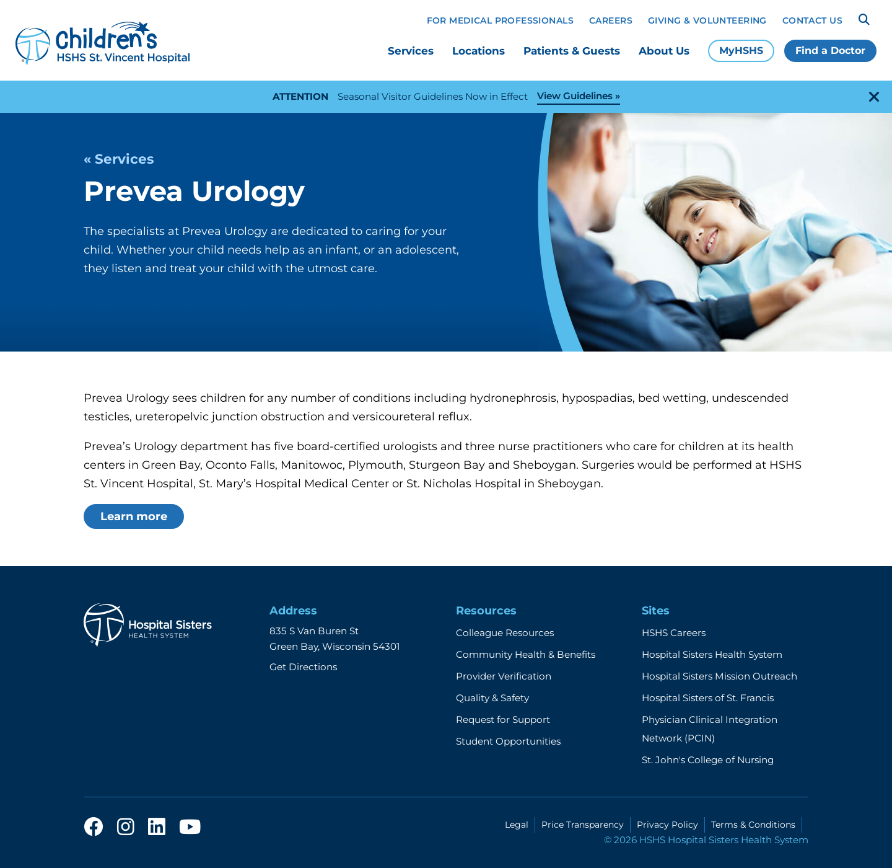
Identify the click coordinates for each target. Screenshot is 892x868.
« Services (119, 159)
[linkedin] (156, 830)
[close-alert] (874, 97)
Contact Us (812, 20)
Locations (478, 51)
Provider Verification (503, 676)
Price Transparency (582, 824)
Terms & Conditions (753, 824)
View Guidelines (575, 96)
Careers (610, 20)
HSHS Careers (674, 633)
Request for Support (503, 719)
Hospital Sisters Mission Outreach (719, 676)
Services (411, 51)
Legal (516, 824)
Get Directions (303, 667)
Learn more (133, 516)
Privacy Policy (667, 824)
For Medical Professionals (500, 20)
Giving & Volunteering (707, 20)
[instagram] (125, 830)
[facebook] (93, 830)
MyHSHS (741, 50)
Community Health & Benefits (525, 654)
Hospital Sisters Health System (712, 654)
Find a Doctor (830, 50)
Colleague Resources (505, 633)
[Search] (864, 20)
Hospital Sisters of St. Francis (708, 698)
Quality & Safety (492, 698)
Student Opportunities (508, 741)
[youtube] (190, 830)
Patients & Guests (571, 51)
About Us (664, 51)
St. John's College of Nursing (708, 760)
